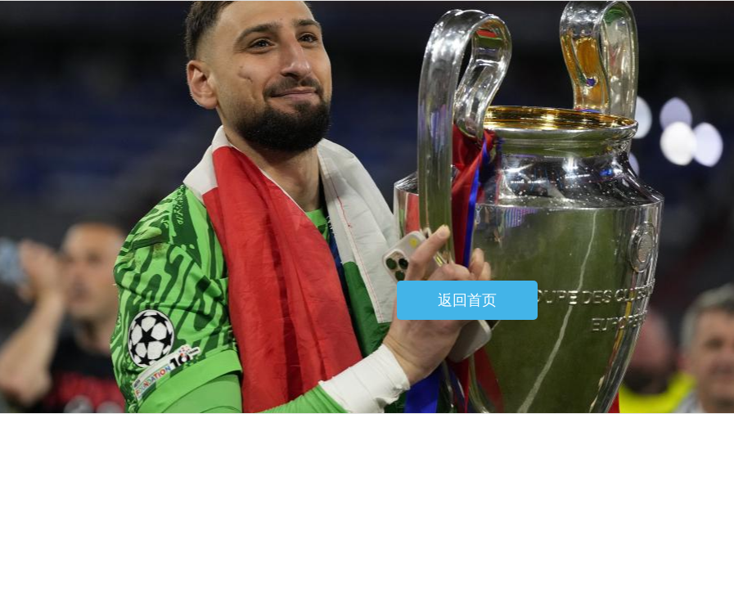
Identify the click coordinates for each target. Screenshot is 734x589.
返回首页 (467, 300)
